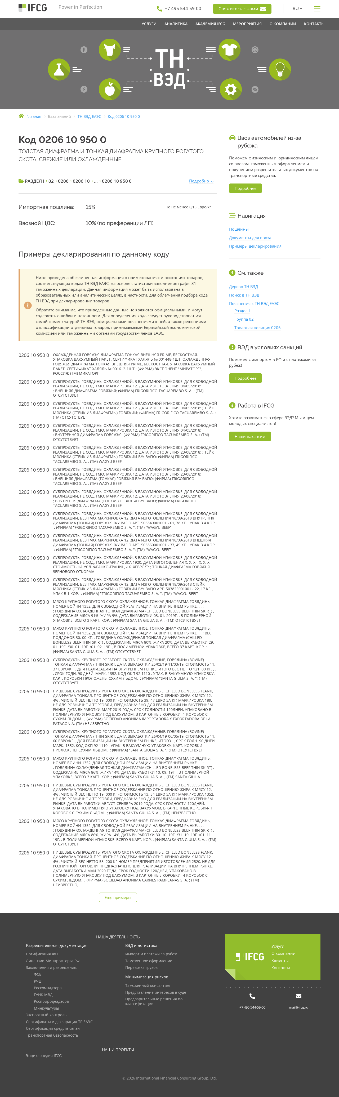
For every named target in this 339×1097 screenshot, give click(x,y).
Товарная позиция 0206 (257, 327)
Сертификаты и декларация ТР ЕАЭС (59, 1022)
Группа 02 (244, 319)
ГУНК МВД (43, 995)
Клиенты (280, 960)
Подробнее (245, 188)
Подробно (199, 180)
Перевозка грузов (141, 967)
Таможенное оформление (148, 961)
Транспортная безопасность (52, 1035)
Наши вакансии (250, 436)
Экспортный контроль (46, 1015)
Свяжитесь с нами (242, 9)
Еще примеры (118, 897)
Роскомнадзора (48, 988)
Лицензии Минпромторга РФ (52, 961)
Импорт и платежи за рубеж (151, 954)
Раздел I (242, 310)
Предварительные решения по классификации (153, 1001)
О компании (283, 953)
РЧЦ (37, 981)
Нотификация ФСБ (43, 954)
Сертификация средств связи (53, 1028)
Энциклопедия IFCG (44, 1056)
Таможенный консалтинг (148, 985)
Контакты (280, 967)
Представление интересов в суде (155, 992)
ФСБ (38, 974)
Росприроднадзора (51, 1001)
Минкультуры (46, 1008)
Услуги (277, 946)
